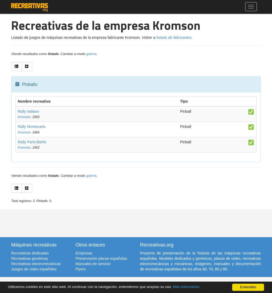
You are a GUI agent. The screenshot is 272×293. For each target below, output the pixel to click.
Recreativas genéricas (29, 258)
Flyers (81, 269)
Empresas (84, 253)
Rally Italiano (28, 111)
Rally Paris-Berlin (32, 142)
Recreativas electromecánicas (36, 264)
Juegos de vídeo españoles (33, 269)
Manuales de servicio (93, 264)
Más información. (187, 287)
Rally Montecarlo (31, 126)
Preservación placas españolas (101, 258)
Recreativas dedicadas (30, 253)
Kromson (24, 117)
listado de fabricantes (174, 37)
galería (91, 54)
